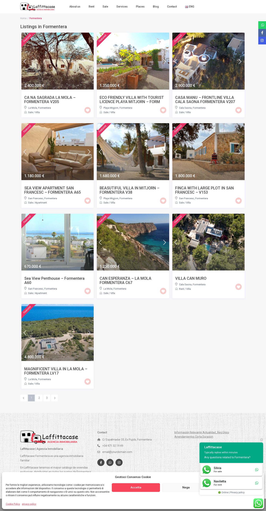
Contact (172, 6)
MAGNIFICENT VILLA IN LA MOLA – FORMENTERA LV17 (55, 371)
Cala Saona (185, 107)
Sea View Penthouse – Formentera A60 (54, 280)
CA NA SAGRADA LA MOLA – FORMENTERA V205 (50, 99)
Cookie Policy (13, 504)
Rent (91, 6)
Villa (37, 112)
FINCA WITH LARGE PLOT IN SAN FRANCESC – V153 (204, 190)
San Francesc (35, 198)
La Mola (32, 107)
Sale (105, 6)
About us (74, 6)
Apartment (41, 202)
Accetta (135, 487)
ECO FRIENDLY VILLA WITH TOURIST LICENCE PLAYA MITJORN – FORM (132, 99)
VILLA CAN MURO (190, 278)
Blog (156, 6)
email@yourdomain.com (117, 451)
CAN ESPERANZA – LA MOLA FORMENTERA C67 (125, 280)
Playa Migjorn (111, 107)
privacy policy (29, 504)
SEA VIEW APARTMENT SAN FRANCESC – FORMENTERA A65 (52, 190)
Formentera (44, 107)
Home (23, 18)
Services (122, 6)
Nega (186, 487)
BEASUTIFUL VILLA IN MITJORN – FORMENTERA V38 (129, 190)
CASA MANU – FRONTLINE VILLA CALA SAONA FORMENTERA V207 (205, 99)
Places (140, 6)
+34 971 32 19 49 (112, 445)
